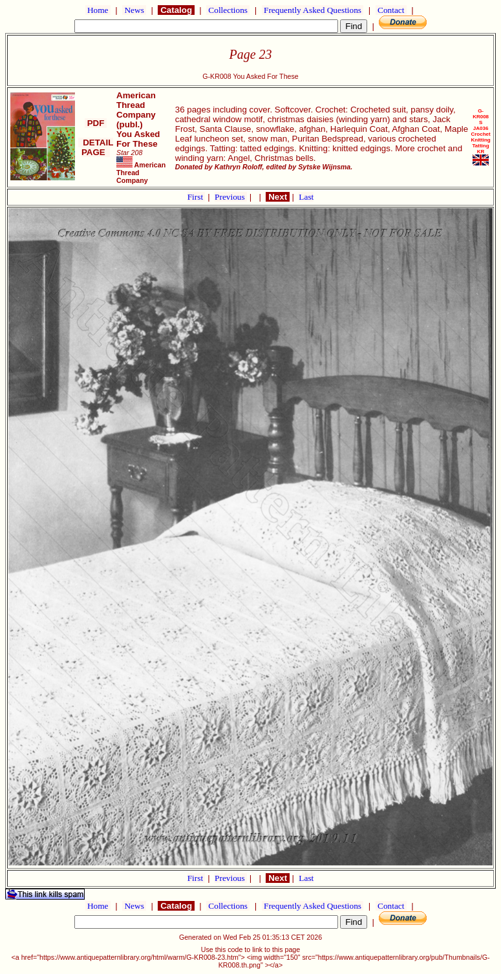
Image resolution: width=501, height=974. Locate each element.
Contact (391, 10)
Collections (228, 10)
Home (98, 10)
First (196, 197)
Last (306, 197)
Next (277, 197)
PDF (96, 123)
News (134, 10)
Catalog (176, 10)
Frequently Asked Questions (313, 10)
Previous (231, 197)
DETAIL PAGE (96, 147)
